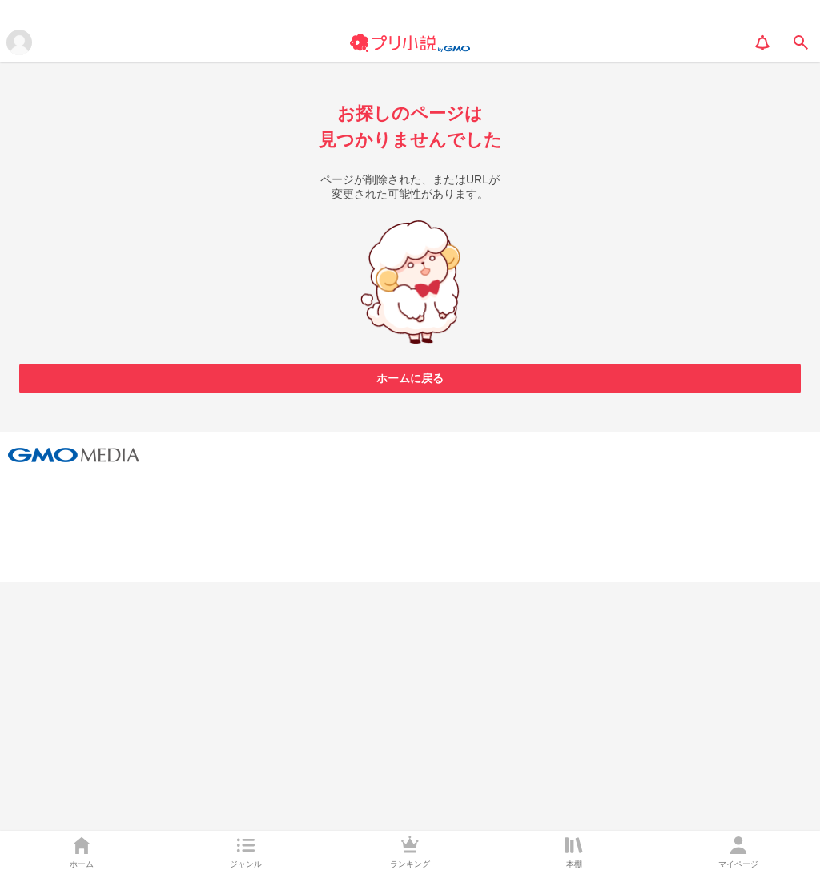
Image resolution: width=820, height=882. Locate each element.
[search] (801, 42)
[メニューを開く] (19, 42)
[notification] (762, 42)
